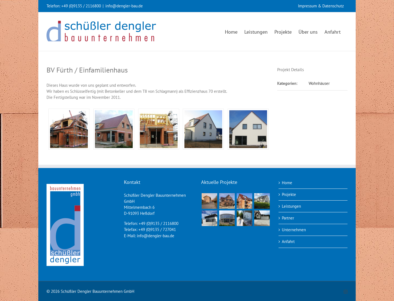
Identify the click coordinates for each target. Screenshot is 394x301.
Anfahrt (288, 241)
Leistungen (291, 206)
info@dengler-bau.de (124, 5)
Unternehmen (294, 229)
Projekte (289, 194)
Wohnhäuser (319, 83)
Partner (288, 218)
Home (287, 182)
